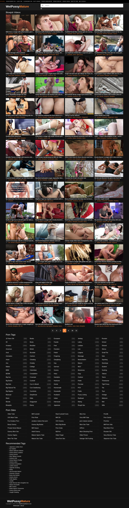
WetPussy (17, 6)
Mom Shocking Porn (86, 431)
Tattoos (112, 374)
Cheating (40, 360)
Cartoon (40, 356)
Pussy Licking (88, 395)
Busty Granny (36, 1)
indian (116, 117)
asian (12, 75)
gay (25, 96)
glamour (83, 159)
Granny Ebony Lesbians (16, 452)
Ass (16, 363)
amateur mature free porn (40, 421)
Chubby (40, 363)
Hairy (64, 374)
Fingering (64, 356)
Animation (16, 356)
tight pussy (80, 33)
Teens (112, 377)
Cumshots (40, 391)
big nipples (49, 326)
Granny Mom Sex (57, 1)
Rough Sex (88, 405)
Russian (112, 338)
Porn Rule (35, 417)
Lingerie (88, 353)
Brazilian (40, 346)
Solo (112, 356)
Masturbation (88, 360)
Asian (16, 360)
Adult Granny (36, 431)
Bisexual (16, 395)
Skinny (112, 349)
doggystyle (20, 96)
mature (16, 33)
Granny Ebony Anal (14, 490)
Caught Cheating (14, 492)
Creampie (40, 377)
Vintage (112, 395)
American (16, 349)
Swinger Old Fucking (86, 438)
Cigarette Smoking (14, 467)
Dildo (40, 398)
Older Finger (60, 435)
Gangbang (64, 360)
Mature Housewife (14, 484)
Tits (112, 388)
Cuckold (40, 381)
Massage (88, 356)
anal (9, 75)
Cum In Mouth (40, 384)
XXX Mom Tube (13, 417)
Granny (64, 370)
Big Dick (16, 384)
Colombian (40, 370)
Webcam (112, 398)
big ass (45, 33)
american (104, 200)
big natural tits (80, 284)
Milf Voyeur (35, 428)
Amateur (16, 346)
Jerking (88, 338)
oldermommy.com (27, 1)
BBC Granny (12, 486)
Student (112, 367)
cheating (116, 200)
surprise (117, 305)
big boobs (99, 33)
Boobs (40, 338)
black (74, 117)
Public (88, 391)
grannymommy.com (11, 1)
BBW (16, 370)
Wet (112, 402)
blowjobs (10, 33)
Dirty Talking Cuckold (15, 456)
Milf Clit (58, 417)
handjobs (112, 96)
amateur (40, 33)
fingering (51, 305)
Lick (88, 349)
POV (88, 388)
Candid (11, 481)
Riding (88, 402)
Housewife (64, 391)
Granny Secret (13, 477)
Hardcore (64, 381)
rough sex (22, 54)
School (112, 342)
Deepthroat (40, 395)
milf (19, 33)
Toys (112, 391)
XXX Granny (60, 421)
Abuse (22, 505)
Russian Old (107, 431)
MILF (88, 367)
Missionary (88, 370)
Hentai (64, 384)
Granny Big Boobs (37, 424)
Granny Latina (13, 462)
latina (57, 54)
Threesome (112, 381)
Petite (88, 381)
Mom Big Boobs (61, 424)
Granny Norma (13, 454)
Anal (16, 353)
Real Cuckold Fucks (62, 414)
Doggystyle (40, 402)
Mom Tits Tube (74, 1)
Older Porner (84, 435)
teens (74, 33)
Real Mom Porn (109, 428)
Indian (64, 398)
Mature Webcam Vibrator (16, 450)
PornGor (106, 421)
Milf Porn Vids (108, 424)
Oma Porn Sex (60, 438)
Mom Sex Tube (84, 424)
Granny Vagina (66, 1)
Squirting (112, 360)
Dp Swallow (12, 448)
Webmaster (16, 505)
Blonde (16, 402)
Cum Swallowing (40, 388)
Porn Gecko (107, 417)
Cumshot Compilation (15, 464)
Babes (16, 367)
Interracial (64, 402)
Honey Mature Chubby (15, 460)
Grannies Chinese (14, 473)
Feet (64, 346)
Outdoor (88, 377)
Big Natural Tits (16, 388)
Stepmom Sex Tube (110, 438)
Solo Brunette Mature (15, 471)
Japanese (64, 405)
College (40, 367)
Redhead (88, 398)
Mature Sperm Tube (38, 435)
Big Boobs (16, 381)
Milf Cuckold (82, 1)
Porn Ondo (59, 428)
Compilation (40, 374)
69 (16, 342)
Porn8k (106, 414)
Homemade (64, 388)
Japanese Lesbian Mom (16, 447)
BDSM (16, 374)
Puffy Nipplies (13, 479)
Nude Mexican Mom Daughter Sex (19, 483)
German (64, 367)
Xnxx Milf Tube (84, 417)
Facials (64, 342)
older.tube (19, 1)
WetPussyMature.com (25, 503)
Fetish (64, 353)
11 (76, 330)
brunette (50, 96)
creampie (23, 75)
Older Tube (11, 414)
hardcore (16, 54)
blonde (50, 33)
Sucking (112, 370)
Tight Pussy (112, 384)
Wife (112, 405)
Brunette (40, 353)
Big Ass (16, 377)
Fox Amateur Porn (13, 421)
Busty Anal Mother (14, 475)
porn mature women (86, 421)
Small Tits (112, 353)
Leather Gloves (13, 465)
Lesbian (88, 346)
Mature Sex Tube (37, 438)
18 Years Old (16, 338)
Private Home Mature (46, 1)
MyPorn (58, 431)
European (64, 338)
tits (22, 33)
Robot (11, 469)
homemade (52, 54)
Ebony (40, 405)
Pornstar (88, 384)
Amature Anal (13, 458)
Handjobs (64, 377)
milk (111, 221)
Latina (88, 342)
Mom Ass (83, 414)
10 (72, 330)
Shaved (112, 346)
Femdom (64, 349)
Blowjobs (16, 405)
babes (18, 117)
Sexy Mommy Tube (110, 435)
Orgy (88, 374)
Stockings (112, 363)
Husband (64, 395)
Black (16, 398)
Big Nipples (16, 391)
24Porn (82, 428)
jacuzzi (21, 263)
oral (87, 75)
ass (98, 96)
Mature (88, 363)
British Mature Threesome (16, 488)
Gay (64, 363)
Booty (40, 342)
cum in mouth (82, 75)
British (40, 349)
